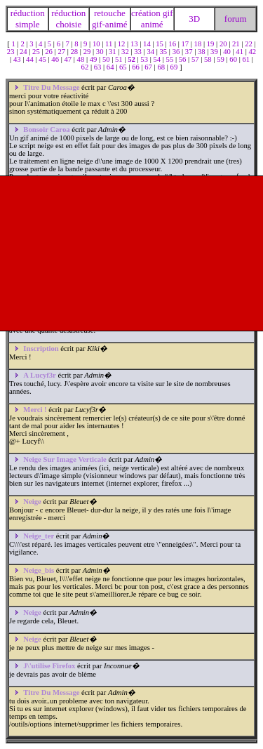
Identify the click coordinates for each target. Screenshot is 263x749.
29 (88, 51)
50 (107, 59)
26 (49, 51)
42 (253, 51)
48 (81, 59)
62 (85, 67)
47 (68, 59)
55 (170, 59)
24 (24, 51)
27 (62, 51)
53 (144, 59)
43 (17, 59)
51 (119, 59)
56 (183, 59)
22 (249, 44)
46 (55, 59)
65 (123, 67)
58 (208, 59)
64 (111, 67)
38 (202, 51)
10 (97, 44)
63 (98, 67)
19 (211, 44)
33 (138, 51)
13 (135, 44)
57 (196, 59)
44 (30, 59)
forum (235, 18)
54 (157, 59)
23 (11, 51)
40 (227, 51)
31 (113, 51)
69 (175, 67)
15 (160, 44)
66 (136, 67)
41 (240, 51)
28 (75, 51)
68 (161, 67)
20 (224, 44)
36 (177, 51)
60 (233, 59)
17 (185, 44)
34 (151, 51)
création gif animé (152, 18)
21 (236, 44)
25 (36, 51)
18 (198, 44)
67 (149, 67)
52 (132, 59)
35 (164, 51)
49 (94, 59)
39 (215, 51)
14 (147, 44)
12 (122, 44)
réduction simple (28, 18)
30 (100, 51)
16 (172, 44)
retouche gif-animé (110, 18)
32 (125, 51)
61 (246, 59)
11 (109, 44)
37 (189, 51)
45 (43, 59)
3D (194, 18)
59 (221, 59)
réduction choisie (68, 18)
